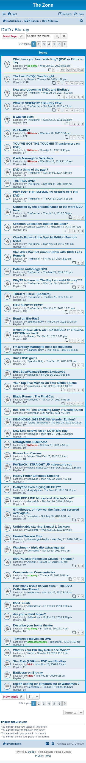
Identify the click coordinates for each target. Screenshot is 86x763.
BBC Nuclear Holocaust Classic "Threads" (43, 558)
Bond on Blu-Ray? (26, 318)
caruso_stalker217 (37, 227)
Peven (30, 79)
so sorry (32, 65)
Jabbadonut (34, 606)
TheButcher (33, 92)
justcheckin (33, 386)
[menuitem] (12, 14)
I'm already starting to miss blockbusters (42, 347)
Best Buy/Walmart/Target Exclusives (39, 371)
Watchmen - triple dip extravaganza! (39, 547)
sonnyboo (32, 374)
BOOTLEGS (21, 603)
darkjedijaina (34, 490)
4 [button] (49, 44)
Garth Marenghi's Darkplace (33, 158)
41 (72, 83)
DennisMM (33, 550)
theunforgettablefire (38, 539)
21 (81, 110)
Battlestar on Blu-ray (28, 672)
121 (75, 69)
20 (76, 110)
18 (67, 110)
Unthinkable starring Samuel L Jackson (41, 526)
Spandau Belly (35, 321)
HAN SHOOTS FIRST (28, 305)
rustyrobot (33, 413)
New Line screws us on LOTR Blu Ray (40, 430)
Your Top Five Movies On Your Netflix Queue (45, 383)
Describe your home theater (33, 625)
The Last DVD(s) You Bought (33, 76)
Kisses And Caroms (27, 453)
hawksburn (33, 592)
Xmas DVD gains (25, 358)
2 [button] (38, 44)
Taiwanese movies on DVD (32, 638)
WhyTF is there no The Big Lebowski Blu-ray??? (48, 280)
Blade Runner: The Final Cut (33, 396)
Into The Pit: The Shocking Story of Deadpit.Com (48, 410)
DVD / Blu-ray (15, 29)
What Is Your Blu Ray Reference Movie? (41, 650)
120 (69, 69)
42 (76, 83)
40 (67, 83)
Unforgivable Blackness (30, 442)
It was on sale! (23, 116)
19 (72, 110)
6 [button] (59, 44)
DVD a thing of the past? (30, 169)
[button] (64, 44)
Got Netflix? (21, 130)
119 (62, 69)
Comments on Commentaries (34, 572)
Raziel (30, 653)
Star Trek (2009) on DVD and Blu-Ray (39, 661)
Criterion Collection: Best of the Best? (40, 224)
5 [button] (54, 44)
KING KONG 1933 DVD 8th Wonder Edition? (44, 419)
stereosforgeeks (37, 641)
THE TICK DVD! (24, 181)
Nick (30, 664)
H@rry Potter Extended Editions (36, 475)
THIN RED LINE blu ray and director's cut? (43, 498)
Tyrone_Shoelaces (37, 422)
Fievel (30, 336)
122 (81, 69)
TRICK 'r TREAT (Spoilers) (31, 294)
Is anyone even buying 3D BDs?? (37, 487)
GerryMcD (33, 501)
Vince (30, 456)
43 (81, 83)
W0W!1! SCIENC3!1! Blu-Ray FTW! (37, 103)
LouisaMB (33, 529)
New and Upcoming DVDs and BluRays (41, 89)
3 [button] (44, 44)
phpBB (31, 752)
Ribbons (32, 133)
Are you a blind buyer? (29, 614)
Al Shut (31, 561)
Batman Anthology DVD (30, 269)
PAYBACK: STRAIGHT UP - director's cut (42, 464)
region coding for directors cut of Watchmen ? (46, 684)
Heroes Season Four (27, 536)
